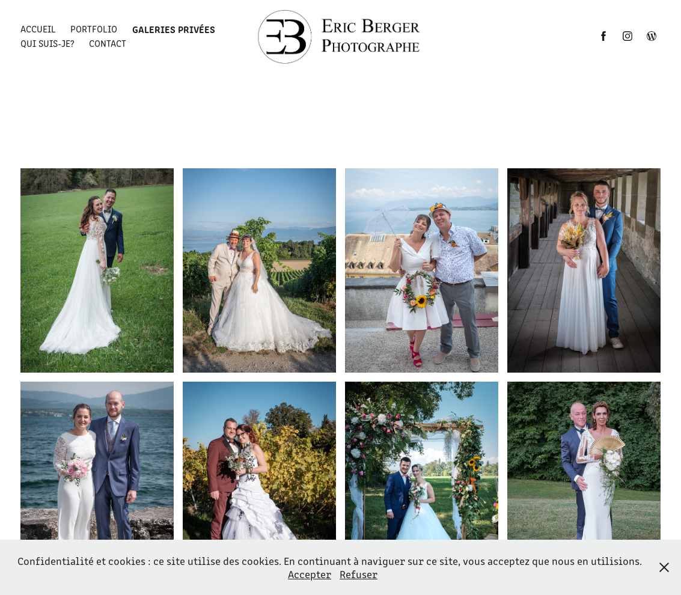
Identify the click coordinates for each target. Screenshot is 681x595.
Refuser (358, 574)
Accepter (309, 574)
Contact (107, 43)
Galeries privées (173, 28)
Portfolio (93, 28)
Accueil (38, 28)
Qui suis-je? (47, 43)
